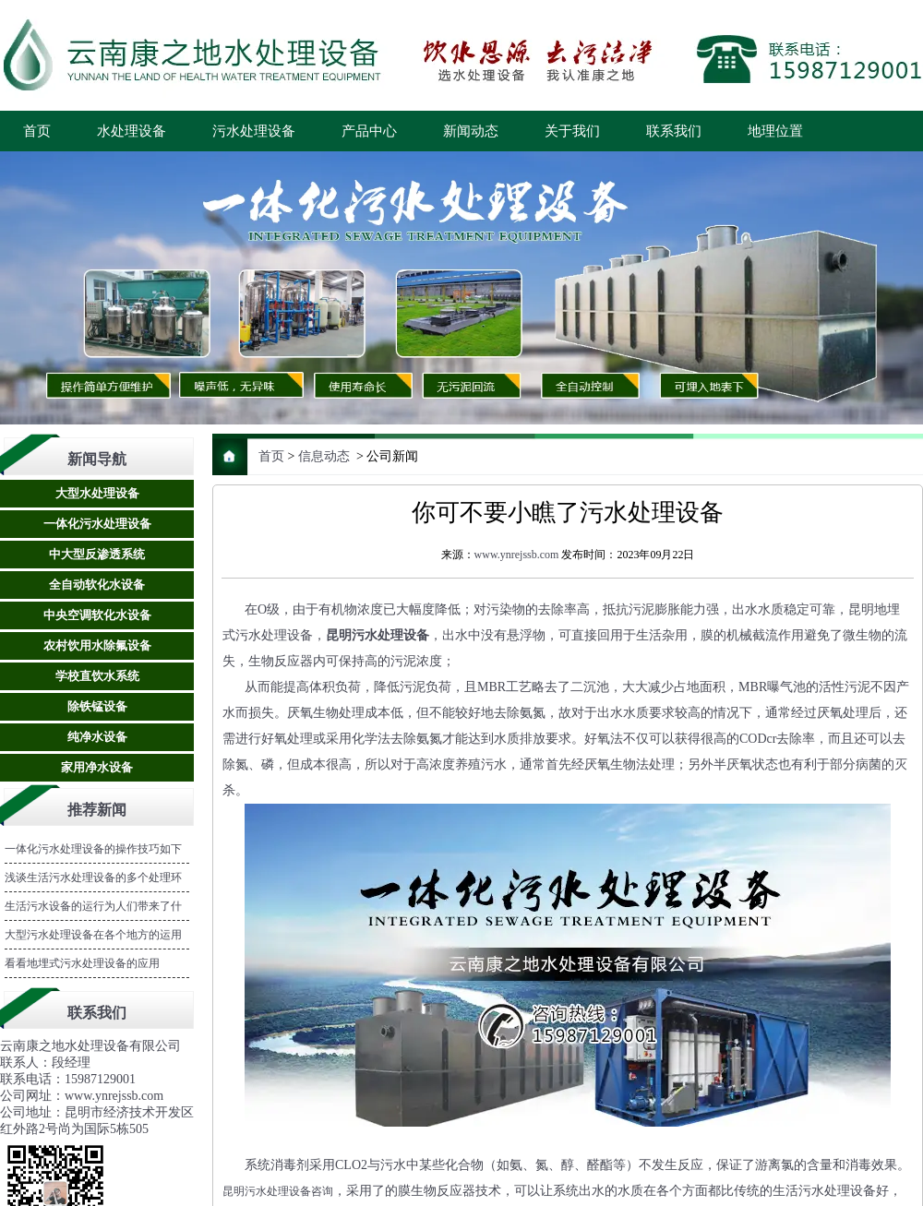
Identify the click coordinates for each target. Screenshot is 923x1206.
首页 (37, 131)
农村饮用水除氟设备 (97, 645)
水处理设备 (131, 131)
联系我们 (673, 131)
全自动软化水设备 (97, 584)
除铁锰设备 (97, 706)
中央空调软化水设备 (97, 615)
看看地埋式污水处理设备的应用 (82, 963)
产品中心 (369, 131)
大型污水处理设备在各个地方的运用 (93, 934)
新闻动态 (470, 131)
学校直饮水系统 (97, 676)
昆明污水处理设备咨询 (277, 1191)
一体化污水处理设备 (97, 524)
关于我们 (572, 131)
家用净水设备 (97, 767)
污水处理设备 (253, 131)
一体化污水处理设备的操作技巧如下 (93, 848)
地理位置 (775, 131)
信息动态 (324, 456)
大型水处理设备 (97, 493)
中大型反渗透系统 (97, 554)
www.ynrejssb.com (516, 554)
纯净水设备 (97, 737)
